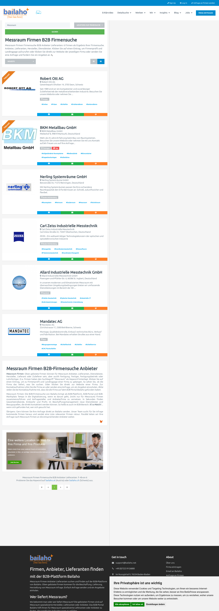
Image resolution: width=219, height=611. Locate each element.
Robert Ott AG (51, 79)
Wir (153, 12)
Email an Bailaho (174, 571)
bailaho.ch (74, 480)
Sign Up (171, 3)
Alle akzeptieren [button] (122, 604)
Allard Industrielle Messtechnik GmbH (71, 272)
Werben (140, 12)
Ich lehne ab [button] (137, 604)
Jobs (188, 12)
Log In (183, 3)
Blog (177, 12)
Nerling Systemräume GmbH (63, 177)
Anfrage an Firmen (175, 575)
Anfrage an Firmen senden (203, 3)
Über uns (170, 563)
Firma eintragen (205, 13)
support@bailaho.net (126, 563)
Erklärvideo (107, 12)
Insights (165, 12)
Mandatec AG (51, 321)
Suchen (55, 32)
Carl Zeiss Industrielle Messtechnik (68, 226)
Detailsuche (124, 12)
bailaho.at (50, 480)
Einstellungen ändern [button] (155, 604)
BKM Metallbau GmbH (58, 128)
